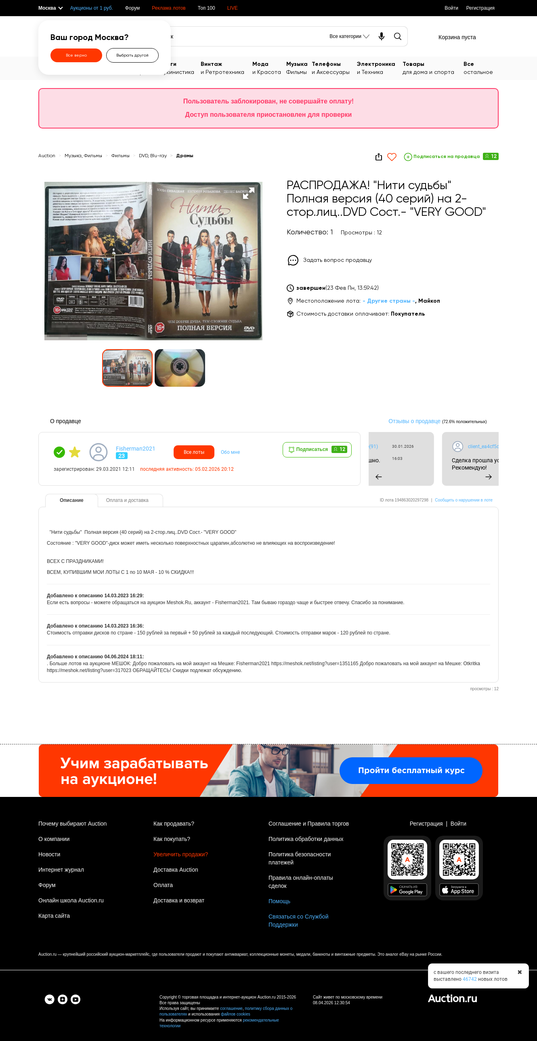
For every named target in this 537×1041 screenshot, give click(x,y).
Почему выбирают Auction (72, 823)
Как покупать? (171, 839)
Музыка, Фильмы (83, 156)
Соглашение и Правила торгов (308, 823)
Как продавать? (173, 823)
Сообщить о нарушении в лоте (464, 500)
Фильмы (299, 67)
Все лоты (194, 452)
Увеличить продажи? (180, 854)
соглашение (231, 1008)
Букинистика (180, 67)
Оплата (163, 885)
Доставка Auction (175, 869)
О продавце (65, 421)
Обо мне (230, 452)
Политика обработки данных (305, 839)
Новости (49, 854)
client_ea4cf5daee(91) (370, 446)
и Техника (380, 67)
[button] (249, 193)
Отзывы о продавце (414, 421)
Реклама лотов (168, 8)
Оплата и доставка (127, 500)
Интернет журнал (61, 869)
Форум (132, 8)
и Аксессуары (334, 67)
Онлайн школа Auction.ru (71, 900)
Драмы (184, 156)
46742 (470, 979)
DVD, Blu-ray (153, 156)
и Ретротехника (226, 67)
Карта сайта (54, 915)
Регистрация (480, 8)
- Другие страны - (389, 301)
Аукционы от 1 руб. (91, 8)
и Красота (269, 67)
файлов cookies (235, 1014)
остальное (481, 67)
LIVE (232, 8)
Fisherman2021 (135, 448)
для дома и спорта (433, 67)
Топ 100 (206, 8)
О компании (53, 839)
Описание (72, 500)
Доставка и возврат (178, 900)
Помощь (279, 901)
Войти (451, 8)
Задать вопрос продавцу (337, 260)
